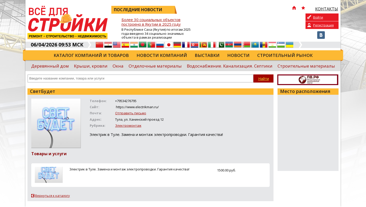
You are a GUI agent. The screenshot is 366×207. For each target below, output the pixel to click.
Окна (118, 66)
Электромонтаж (128, 125)
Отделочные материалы (155, 66)
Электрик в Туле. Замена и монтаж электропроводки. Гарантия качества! (129, 169)
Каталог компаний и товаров (91, 55)
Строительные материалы (306, 66)
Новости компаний (161, 55)
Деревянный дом (50, 66)
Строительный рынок (285, 55)
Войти (318, 17)
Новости (238, 55)
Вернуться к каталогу (52, 195)
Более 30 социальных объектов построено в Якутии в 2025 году (151, 22)
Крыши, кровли (91, 66)
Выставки (207, 55)
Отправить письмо (130, 113)
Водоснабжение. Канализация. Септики (229, 66)
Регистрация (323, 25)
